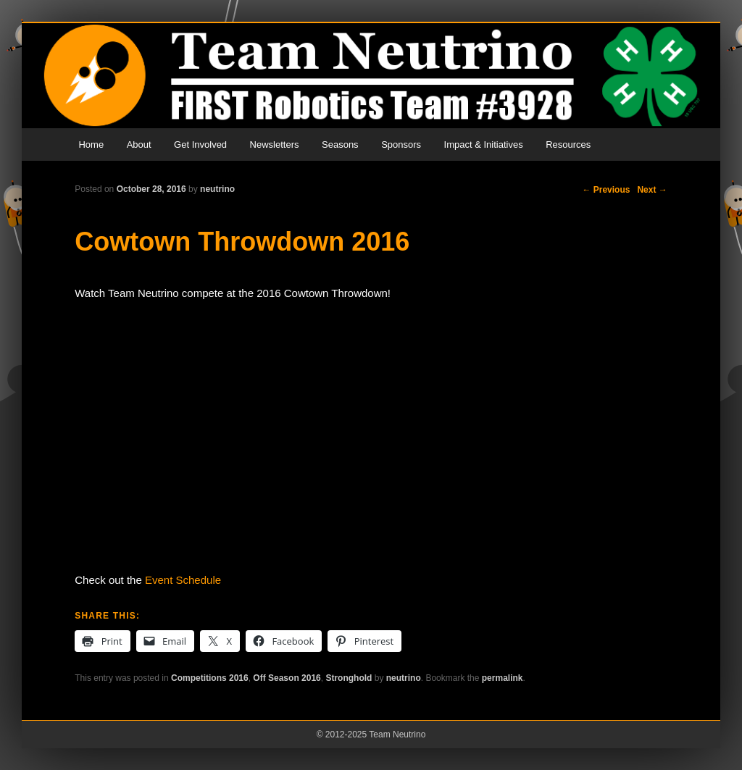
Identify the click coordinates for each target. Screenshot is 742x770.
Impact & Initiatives (483, 144)
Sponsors (401, 144)
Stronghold (348, 678)
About (139, 144)
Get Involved (200, 144)
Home (91, 144)
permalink (502, 678)
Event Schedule (183, 580)
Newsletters (274, 144)
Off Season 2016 (286, 678)
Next (652, 190)
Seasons (340, 144)
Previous (606, 190)
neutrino (217, 189)
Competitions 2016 (210, 678)
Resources (568, 144)
